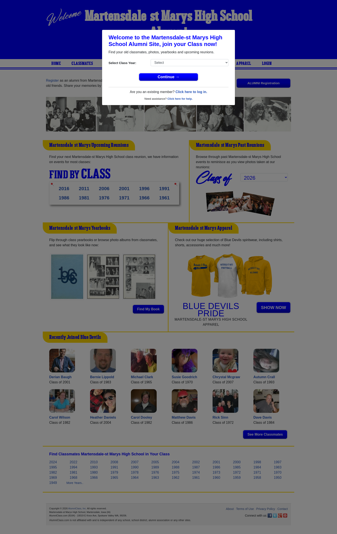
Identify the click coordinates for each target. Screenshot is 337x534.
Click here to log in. (191, 92)
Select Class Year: (122, 63)
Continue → (168, 77)
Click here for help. (180, 98)
